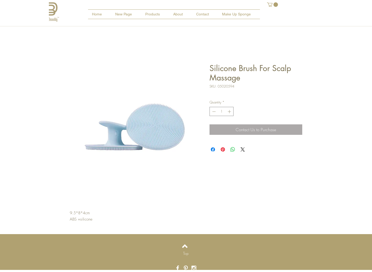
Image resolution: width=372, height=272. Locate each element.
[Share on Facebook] (213, 149)
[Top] (186, 253)
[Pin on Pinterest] (223, 149)
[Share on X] (243, 149)
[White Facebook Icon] (177, 268)
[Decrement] (213, 111)
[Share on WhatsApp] (233, 149)
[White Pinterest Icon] (185, 268)
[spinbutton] (222, 111)
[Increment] (230, 111)
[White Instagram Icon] (193, 268)
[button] (272, 4)
